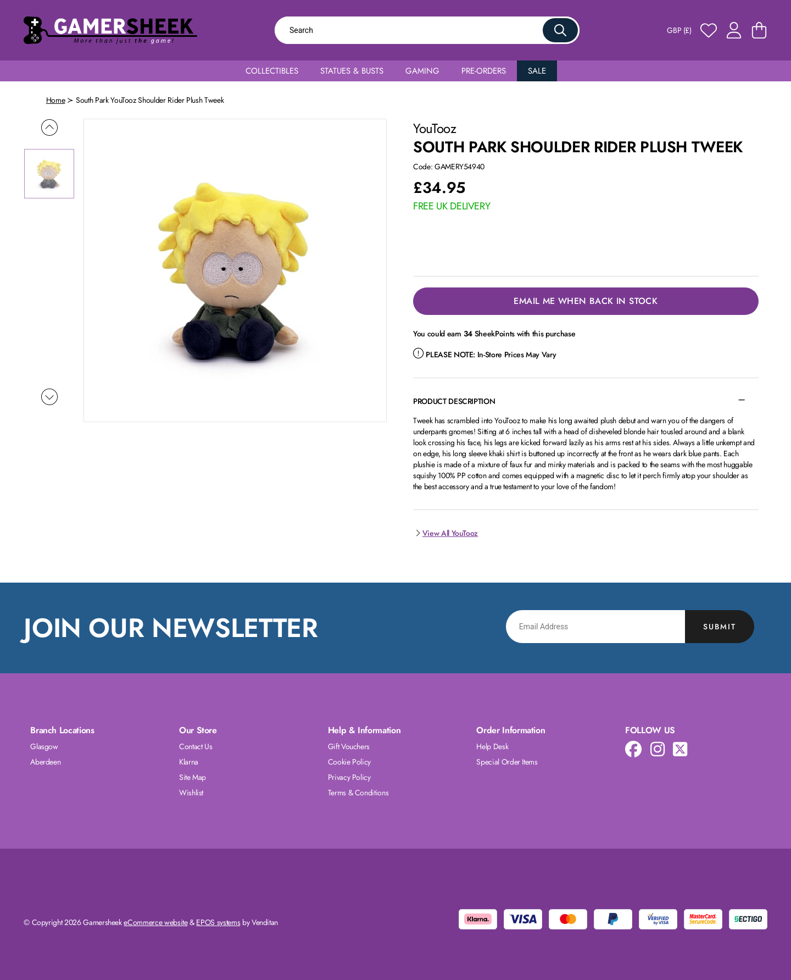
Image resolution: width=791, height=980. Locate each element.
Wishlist (191, 792)
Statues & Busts (351, 70)
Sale (537, 70)
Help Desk (492, 746)
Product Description (454, 401)
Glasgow (44, 746)
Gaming (422, 70)
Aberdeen (45, 761)
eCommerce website (155, 922)
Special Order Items (506, 761)
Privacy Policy (349, 777)
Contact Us (196, 746)
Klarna (188, 761)
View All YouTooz (445, 533)
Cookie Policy (349, 761)
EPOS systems (218, 922)
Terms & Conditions (358, 792)
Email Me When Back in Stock (586, 301)
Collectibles (272, 70)
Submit (719, 626)
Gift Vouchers (349, 746)
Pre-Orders (483, 70)
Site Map (192, 777)
